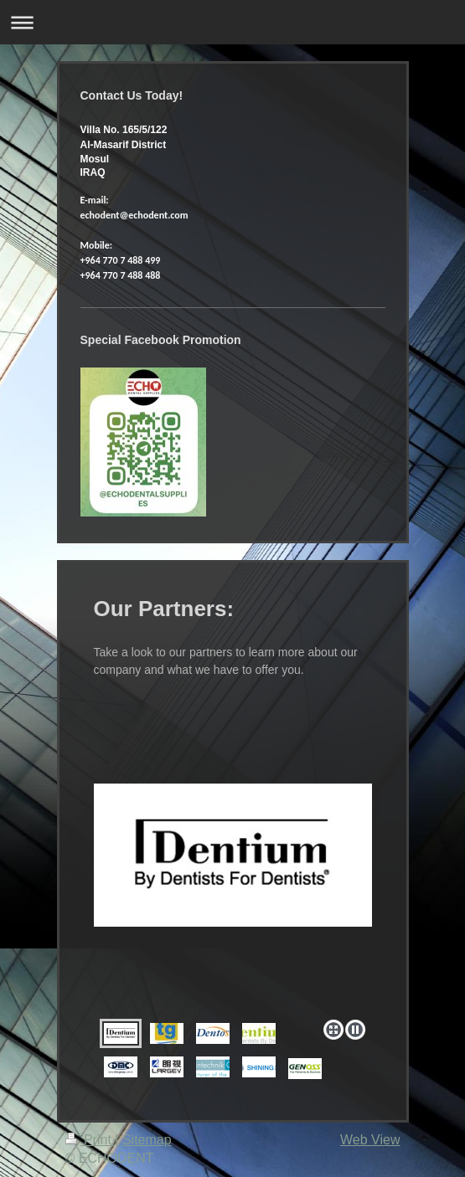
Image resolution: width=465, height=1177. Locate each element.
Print (90, 1140)
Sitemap (147, 1140)
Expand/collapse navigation (232, 22)
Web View (370, 1140)
